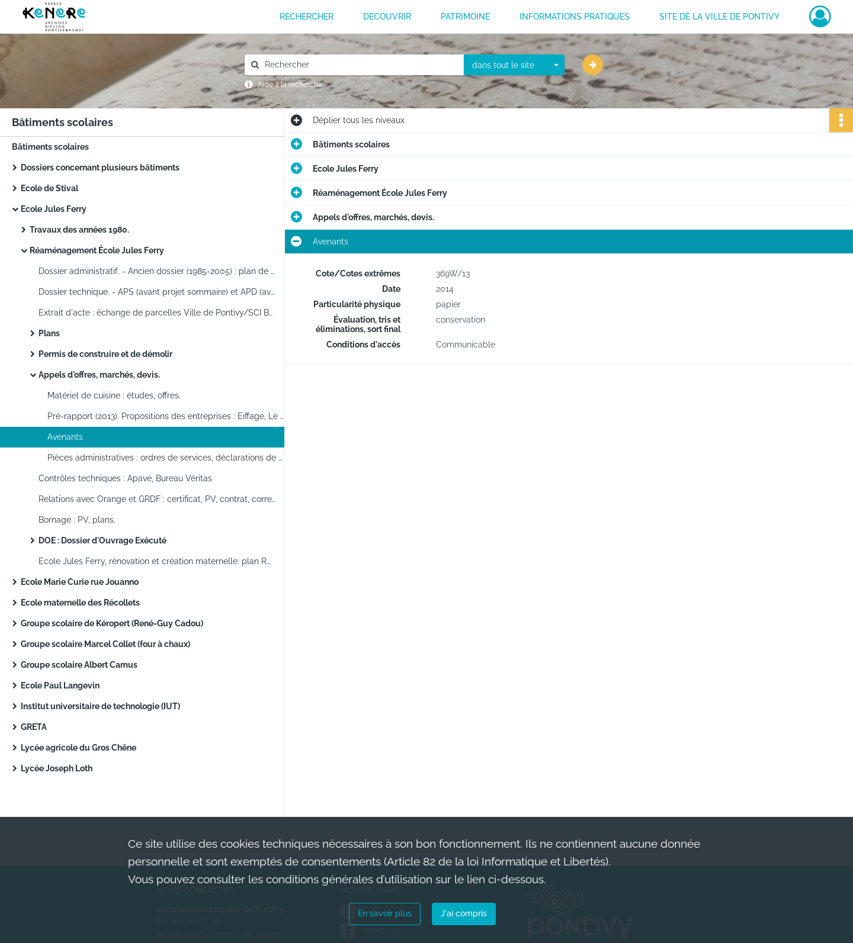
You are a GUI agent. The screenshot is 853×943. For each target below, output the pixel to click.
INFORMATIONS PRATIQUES (575, 16)
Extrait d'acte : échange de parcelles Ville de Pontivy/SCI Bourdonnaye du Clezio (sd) (157, 312)
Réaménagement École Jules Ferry (97, 250)
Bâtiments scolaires (50, 147)
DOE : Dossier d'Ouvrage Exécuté (102, 540)
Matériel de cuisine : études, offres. (114, 395)
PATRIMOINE (465, 16)
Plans (49, 333)
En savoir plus (385, 913)
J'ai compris (464, 913)
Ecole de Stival (49, 188)
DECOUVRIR (387, 16)
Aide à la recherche (290, 85)
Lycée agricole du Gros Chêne (78, 747)
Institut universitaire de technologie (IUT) (100, 706)
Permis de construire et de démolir (105, 354)
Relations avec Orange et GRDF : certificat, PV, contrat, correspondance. (157, 499)
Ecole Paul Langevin (60, 685)
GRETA (34, 727)
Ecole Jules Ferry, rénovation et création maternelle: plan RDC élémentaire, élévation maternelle (157, 561)
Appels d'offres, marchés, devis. (99, 374)
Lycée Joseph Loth (56, 768)
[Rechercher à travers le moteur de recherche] (360, 65)
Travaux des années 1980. (79, 229)
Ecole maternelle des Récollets (80, 602)
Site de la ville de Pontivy (719, 16)
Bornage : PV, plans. (77, 519)
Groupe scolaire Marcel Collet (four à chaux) (105, 644)
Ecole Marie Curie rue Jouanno (80, 582)
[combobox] (514, 65)
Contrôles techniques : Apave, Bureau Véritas (125, 478)
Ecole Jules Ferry (53, 209)
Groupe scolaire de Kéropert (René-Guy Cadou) (112, 623)
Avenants (65, 437)
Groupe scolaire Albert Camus (79, 665)
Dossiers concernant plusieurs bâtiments (100, 167)
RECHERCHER (306, 16)
